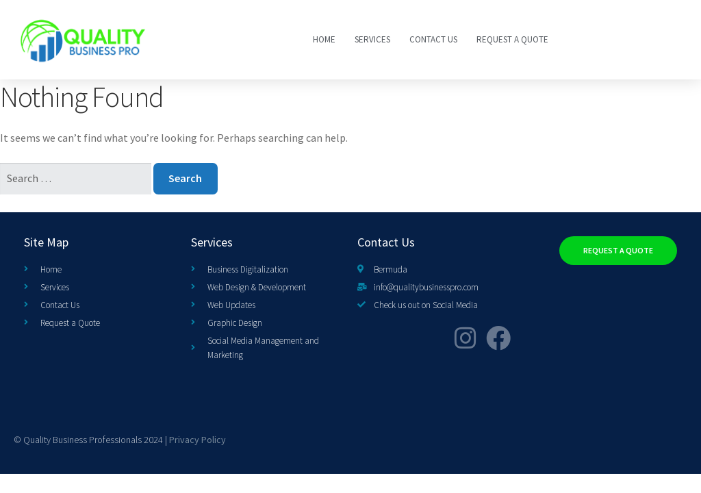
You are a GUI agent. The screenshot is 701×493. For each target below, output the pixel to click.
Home (324, 39)
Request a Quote (512, 39)
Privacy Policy (197, 439)
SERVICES (372, 39)
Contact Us (433, 39)
